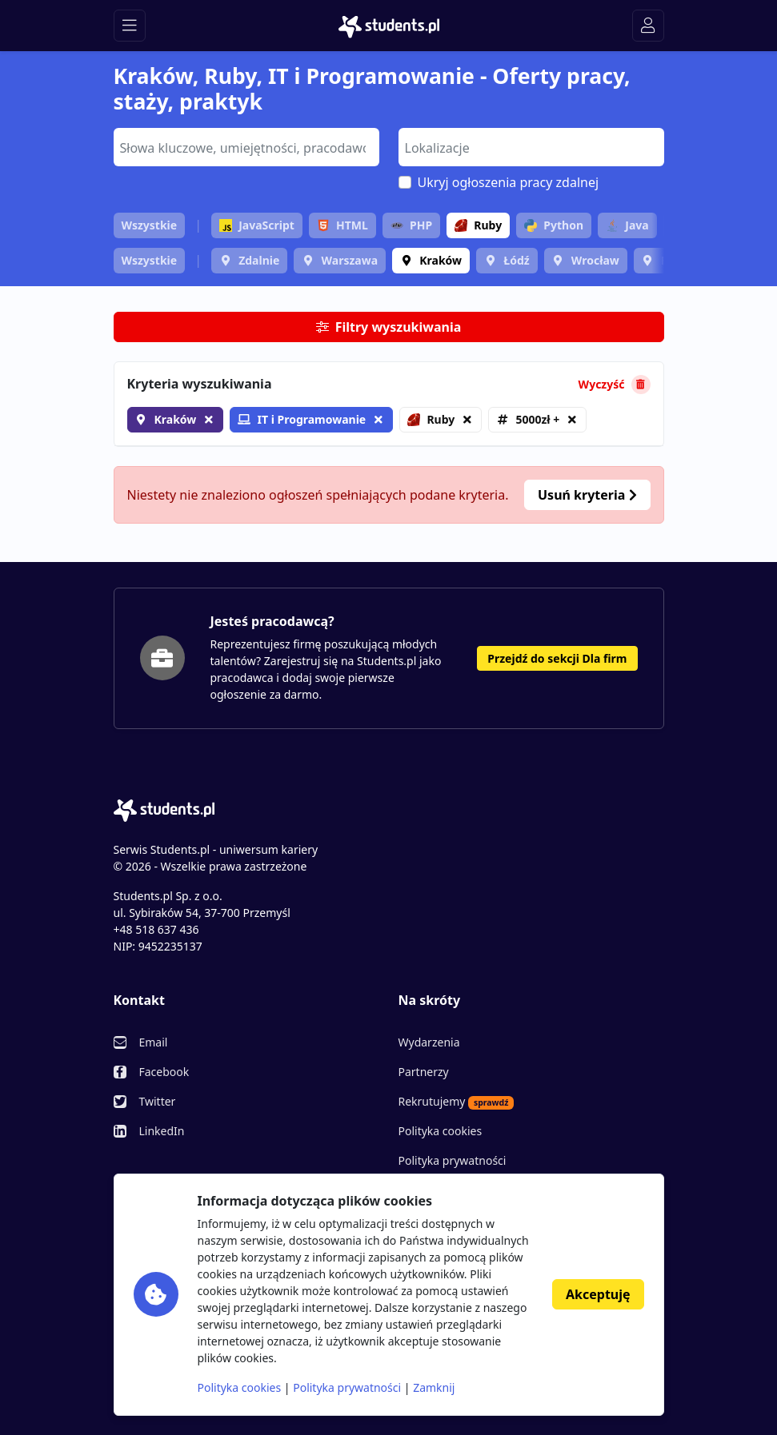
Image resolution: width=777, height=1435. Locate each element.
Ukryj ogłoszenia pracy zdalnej (508, 182)
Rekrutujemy (457, 1102)
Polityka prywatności (453, 1160)
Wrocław (595, 260)
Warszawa (349, 260)
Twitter (157, 1101)
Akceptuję (598, 1294)
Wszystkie (150, 225)
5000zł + (537, 419)
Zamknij (434, 1387)
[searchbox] (244, 146)
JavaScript (256, 225)
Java (627, 225)
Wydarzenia (429, 1042)
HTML (342, 225)
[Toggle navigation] (130, 26)
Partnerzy (424, 1071)
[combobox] (246, 147)
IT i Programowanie (302, 419)
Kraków (440, 260)
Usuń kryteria (587, 495)
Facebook (164, 1071)
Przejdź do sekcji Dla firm (557, 658)
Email (153, 1042)
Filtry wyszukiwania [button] (389, 327)
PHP (411, 225)
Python (553, 225)
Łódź (516, 260)
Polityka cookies (441, 1130)
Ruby (478, 225)
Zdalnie (258, 260)
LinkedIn (162, 1130)
